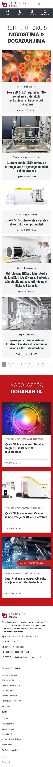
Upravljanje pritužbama (11, 701)
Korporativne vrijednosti (12, 739)
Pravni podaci (7, 744)
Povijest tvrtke (8, 724)
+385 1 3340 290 (12, 642)
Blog (7, 12)
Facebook (6, 762)
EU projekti (6, 706)
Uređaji (20, 12)
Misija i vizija (7, 734)
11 (48, 364)
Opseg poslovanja (9, 729)
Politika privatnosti (9, 696)
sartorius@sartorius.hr (14, 647)
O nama (5, 719)
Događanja (32, 12)
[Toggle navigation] (47, 4)
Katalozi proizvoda (9, 675)
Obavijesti (44, 12)
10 (43, 364)
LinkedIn (5, 757)
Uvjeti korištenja (8, 690)
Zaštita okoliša (8, 680)
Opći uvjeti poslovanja (11, 685)
